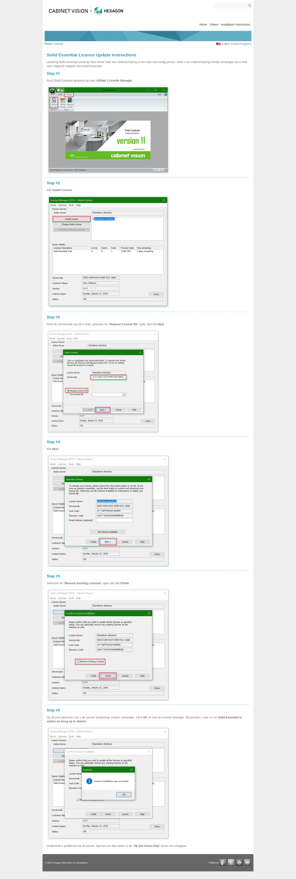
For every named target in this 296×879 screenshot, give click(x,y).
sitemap (58, 43)
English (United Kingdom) (236, 43)
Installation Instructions (235, 24)
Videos (214, 24)
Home (203, 24)
